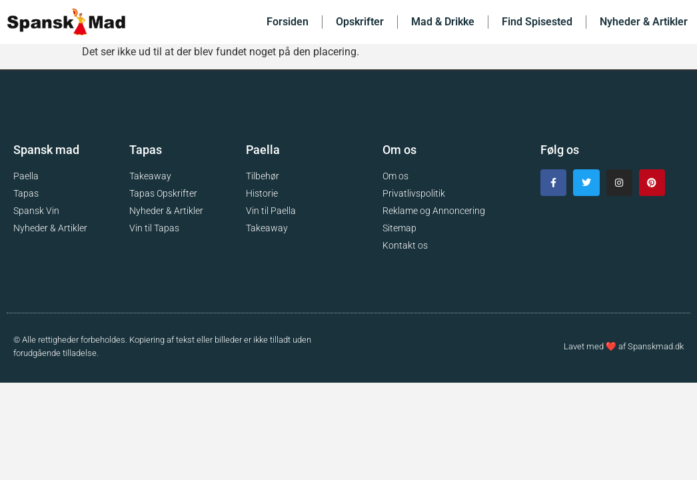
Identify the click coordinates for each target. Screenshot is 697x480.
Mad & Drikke (442, 21)
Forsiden (288, 21)
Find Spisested (537, 21)
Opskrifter (360, 21)
